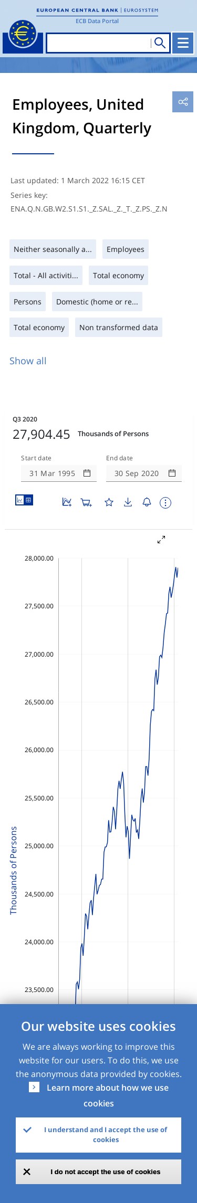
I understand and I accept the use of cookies (105, 1135)
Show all (28, 360)
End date (119, 458)
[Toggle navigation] (182, 43)
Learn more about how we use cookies (108, 1095)
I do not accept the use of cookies (106, 1172)
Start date (36, 458)
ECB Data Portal (97, 21)
